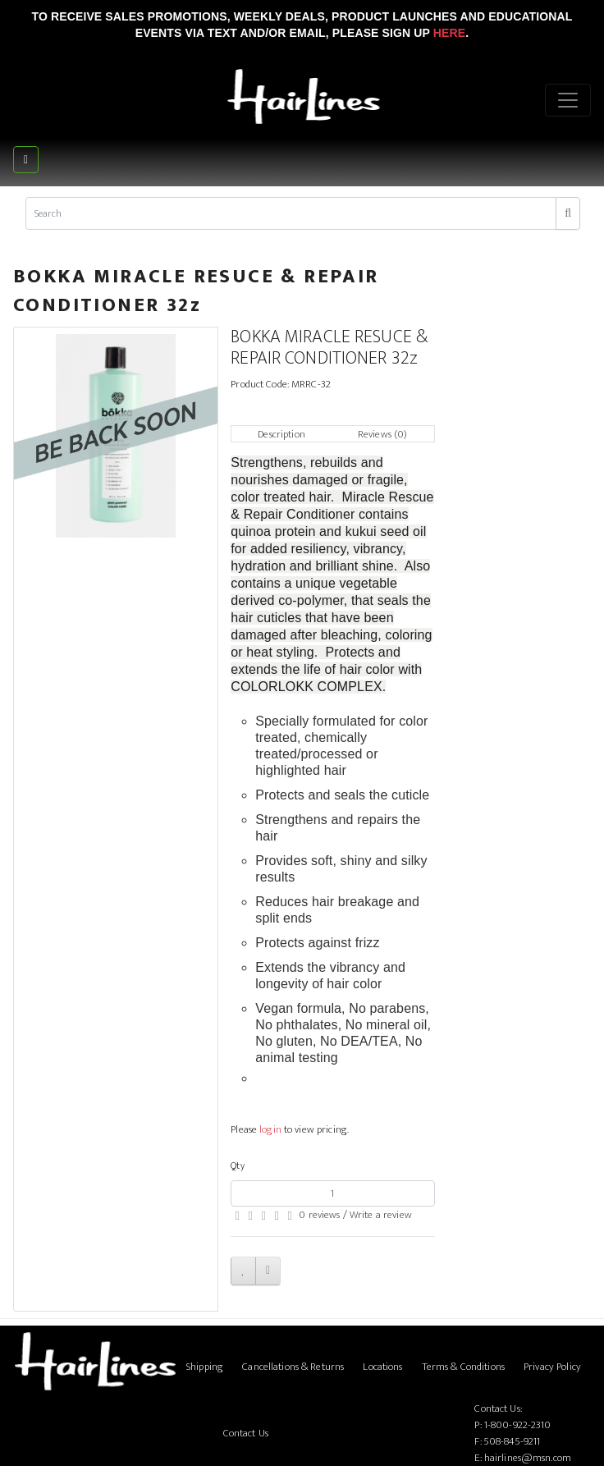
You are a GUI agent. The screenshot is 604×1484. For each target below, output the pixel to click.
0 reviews (319, 1215)
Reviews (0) (382, 434)
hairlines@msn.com (527, 1458)
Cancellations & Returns (293, 1367)
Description (281, 434)
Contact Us (245, 1433)
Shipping (204, 1367)
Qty (237, 1165)
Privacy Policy (552, 1367)
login (270, 1129)
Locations (382, 1367)
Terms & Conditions (463, 1367)
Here (449, 32)
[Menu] (568, 100)
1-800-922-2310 (517, 1425)
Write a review (381, 1215)
